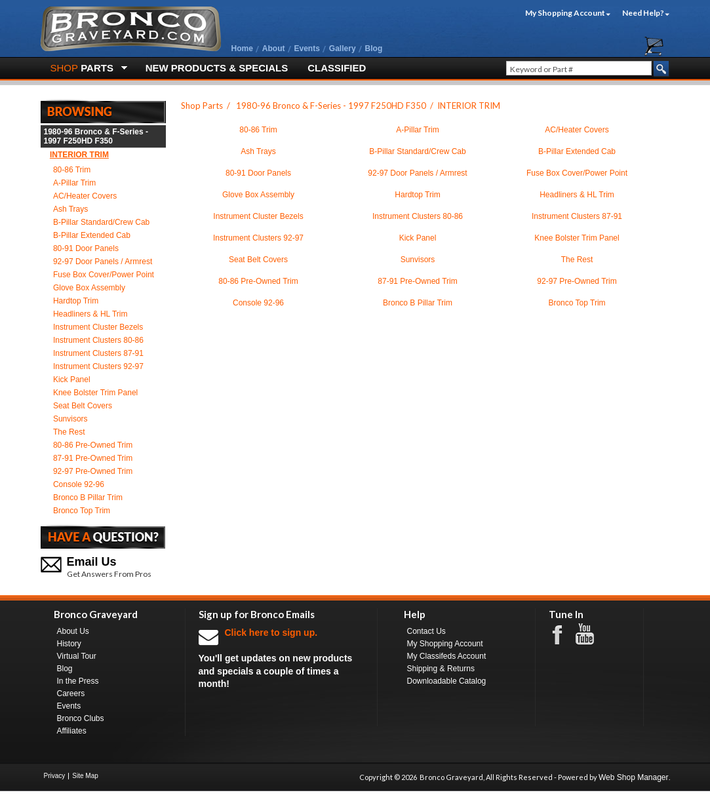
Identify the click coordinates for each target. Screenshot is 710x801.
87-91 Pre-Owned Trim (92, 458)
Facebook (564, 633)
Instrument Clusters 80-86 (98, 340)
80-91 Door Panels (86, 248)
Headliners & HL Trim (90, 314)
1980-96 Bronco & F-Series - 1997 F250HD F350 (96, 136)
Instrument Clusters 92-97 (98, 366)
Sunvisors (70, 418)
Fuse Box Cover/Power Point (103, 274)
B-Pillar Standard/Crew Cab (101, 222)
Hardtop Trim (75, 300)
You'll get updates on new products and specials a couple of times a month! (281, 658)
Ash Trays (70, 209)
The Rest (69, 432)
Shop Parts (202, 105)
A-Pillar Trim (74, 182)
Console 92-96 (78, 484)
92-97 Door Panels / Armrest (102, 261)
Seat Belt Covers (82, 405)
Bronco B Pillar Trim (88, 497)
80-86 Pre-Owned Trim (92, 445)
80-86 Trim (71, 169)
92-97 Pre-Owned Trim (92, 471)
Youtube (591, 634)
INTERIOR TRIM (79, 154)
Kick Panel (71, 379)
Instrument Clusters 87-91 (98, 353)
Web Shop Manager (634, 777)
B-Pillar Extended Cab (91, 235)
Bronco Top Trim (81, 510)
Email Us (92, 561)
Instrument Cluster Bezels (98, 327)
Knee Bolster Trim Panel (95, 392)
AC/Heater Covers (85, 196)
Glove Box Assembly (89, 287)
